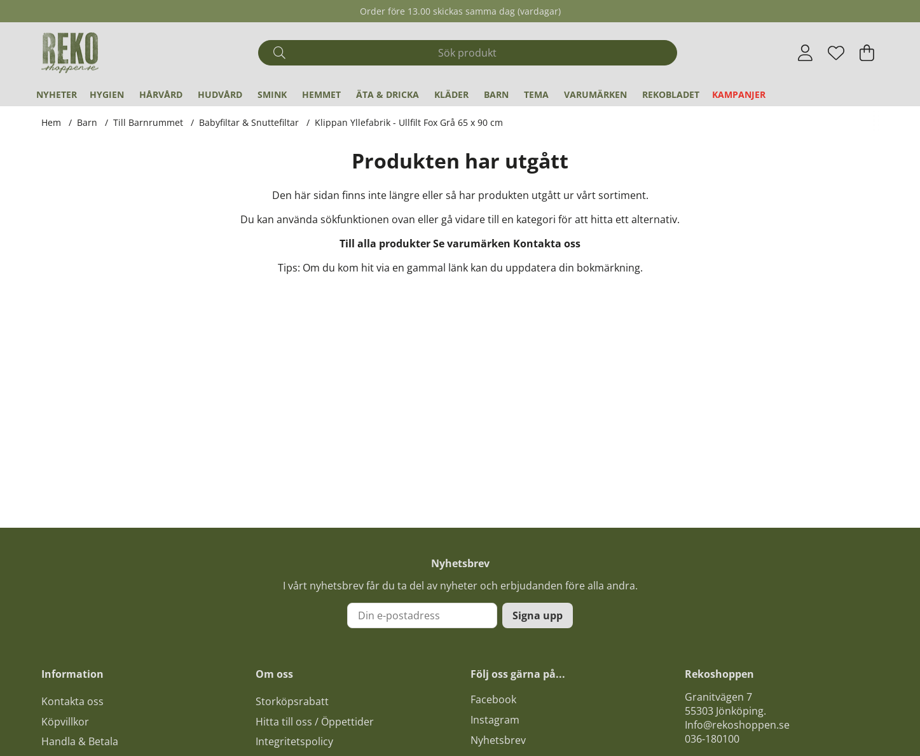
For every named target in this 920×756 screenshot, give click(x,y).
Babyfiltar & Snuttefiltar (249, 122)
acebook (496, 699)
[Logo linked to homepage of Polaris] (70, 52)
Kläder (451, 94)
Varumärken (595, 94)
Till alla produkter (385, 244)
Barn (496, 94)
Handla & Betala (79, 741)
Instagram (494, 720)
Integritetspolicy (294, 741)
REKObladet (670, 94)
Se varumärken (472, 244)
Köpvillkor (65, 722)
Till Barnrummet (148, 122)
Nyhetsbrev (498, 740)
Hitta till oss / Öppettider (315, 722)
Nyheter (56, 94)
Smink (272, 94)
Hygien (107, 94)
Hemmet (321, 94)
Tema (536, 94)
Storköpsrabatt (292, 701)
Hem (51, 122)
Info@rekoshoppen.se (737, 725)
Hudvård (220, 94)
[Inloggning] (805, 52)
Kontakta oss (546, 244)
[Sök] (467, 52)
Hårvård (160, 94)
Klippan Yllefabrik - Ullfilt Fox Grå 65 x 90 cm (409, 122)
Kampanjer (739, 94)
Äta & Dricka (387, 94)
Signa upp (537, 615)
